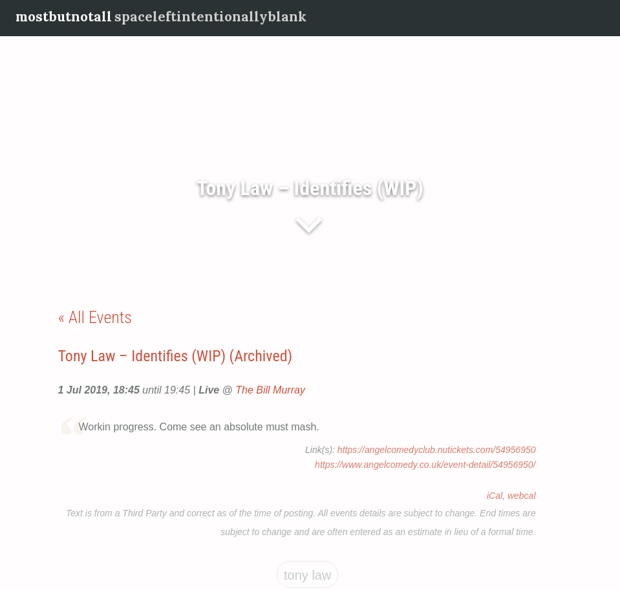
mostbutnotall (64, 16)
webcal (522, 495)
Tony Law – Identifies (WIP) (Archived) (175, 356)
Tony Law (307, 575)
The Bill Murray (270, 390)
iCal (494, 495)
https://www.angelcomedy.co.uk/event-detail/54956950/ (425, 464)
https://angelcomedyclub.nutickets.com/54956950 (436, 450)
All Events (100, 317)
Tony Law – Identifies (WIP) (310, 188)
